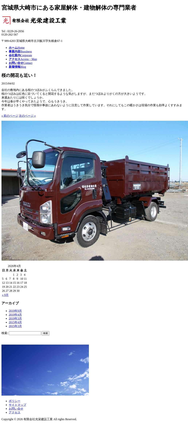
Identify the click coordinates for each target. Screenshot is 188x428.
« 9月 (5, 295)
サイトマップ (17, 404)
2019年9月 (15, 310)
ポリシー (14, 401)
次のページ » (27, 115)
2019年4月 (15, 314)
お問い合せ (16, 408)
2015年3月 (15, 326)
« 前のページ (9, 115)
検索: (4, 333)
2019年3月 (15, 318)
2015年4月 (15, 322)
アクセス (14, 412)
